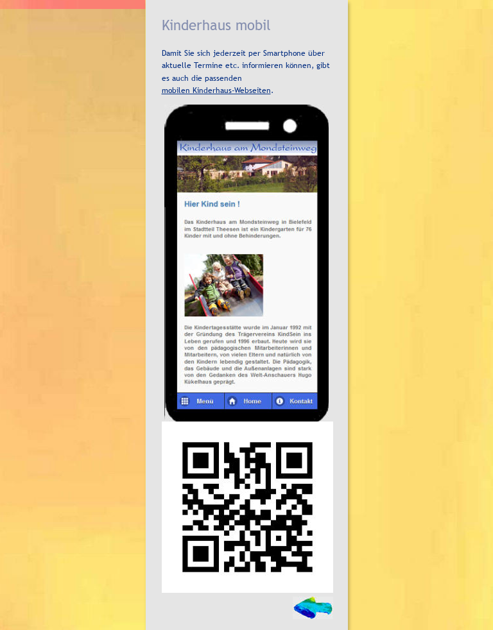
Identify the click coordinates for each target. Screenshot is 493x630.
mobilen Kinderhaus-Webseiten (216, 90)
